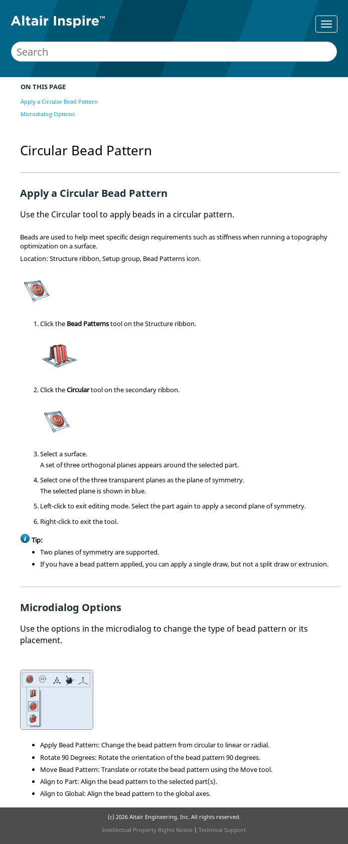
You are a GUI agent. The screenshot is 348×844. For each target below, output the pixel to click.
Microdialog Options (48, 114)
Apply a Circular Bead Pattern (59, 101)
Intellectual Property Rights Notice (147, 829)
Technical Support (222, 829)
